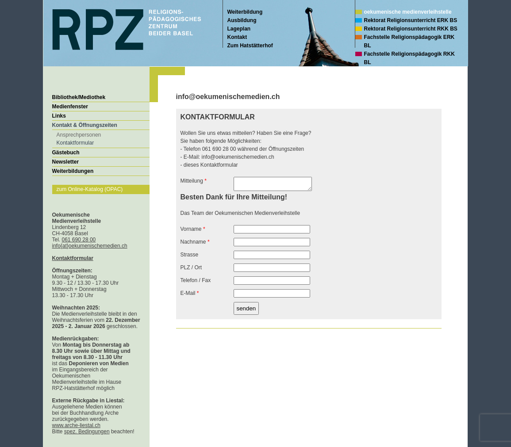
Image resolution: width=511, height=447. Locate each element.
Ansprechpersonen (79, 135)
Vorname (193, 232)
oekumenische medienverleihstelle (408, 12)
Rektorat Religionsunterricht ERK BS (410, 20)
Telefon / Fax (196, 283)
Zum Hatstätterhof (250, 45)
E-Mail (190, 296)
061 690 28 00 (79, 240)
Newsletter (65, 162)
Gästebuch (66, 152)
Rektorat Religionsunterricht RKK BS (410, 29)
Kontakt (237, 37)
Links (59, 116)
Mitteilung (194, 181)
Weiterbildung (245, 12)
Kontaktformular (75, 143)
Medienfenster (70, 106)
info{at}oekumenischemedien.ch (89, 246)
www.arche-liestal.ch (76, 425)
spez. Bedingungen (87, 431)
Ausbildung (242, 20)
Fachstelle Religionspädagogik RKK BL (409, 58)
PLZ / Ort (191, 270)
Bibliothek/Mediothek (79, 97)
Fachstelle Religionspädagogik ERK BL (409, 41)
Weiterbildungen (73, 171)
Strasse (190, 257)
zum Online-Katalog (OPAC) (90, 189)
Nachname (195, 244)
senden (246, 311)
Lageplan (239, 29)
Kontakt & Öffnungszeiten (84, 125)
